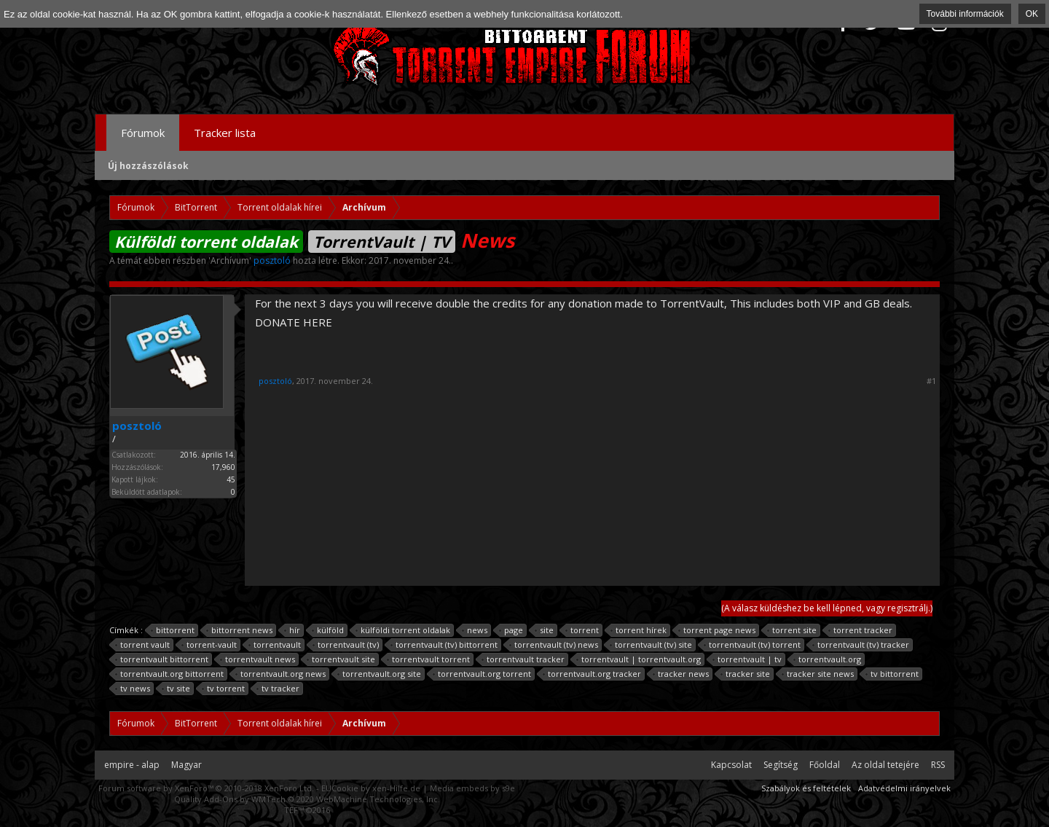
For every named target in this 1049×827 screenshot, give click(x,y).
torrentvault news (258, 659)
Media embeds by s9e (472, 788)
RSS (938, 765)
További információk (965, 14)
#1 (931, 381)
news (475, 630)
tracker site (745, 674)
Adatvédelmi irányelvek (904, 788)
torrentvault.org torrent (482, 674)
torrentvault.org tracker (592, 674)
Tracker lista (225, 132)
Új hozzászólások (148, 166)
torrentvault (275, 644)
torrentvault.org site (379, 674)
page (511, 630)
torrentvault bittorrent (162, 659)
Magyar (186, 765)
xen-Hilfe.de (396, 788)
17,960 (223, 467)
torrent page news (717, 630)
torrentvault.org (827, 659)
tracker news (681, 674)
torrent (582, 630)
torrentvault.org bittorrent (170, 674)
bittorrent (173, 630)
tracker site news (818, 674)
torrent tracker (860, 630)
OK (1032, 14)
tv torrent (224, 688)
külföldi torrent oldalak (403, 630)
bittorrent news (239, 630)
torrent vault (143, 644)
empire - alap (132, 765)
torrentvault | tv (747, 659)
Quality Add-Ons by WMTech (307, 798)
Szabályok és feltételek (806, 788)
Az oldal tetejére (885, 765)
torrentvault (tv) (346, 644)
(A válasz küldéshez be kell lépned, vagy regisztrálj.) (826, 608)
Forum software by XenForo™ (206, 788)
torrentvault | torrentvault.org (639, 659)
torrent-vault (209, 644)
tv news (133, 688)
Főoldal (824, 765)
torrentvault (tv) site (651, 644)
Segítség (780, 765)
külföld (328, 630)
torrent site (792, 630)
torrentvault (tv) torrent (752, 644)
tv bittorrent (892, 674)
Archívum (230, 260)
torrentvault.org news (281, 674)
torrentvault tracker (523, 659)
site (544, 630)
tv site (176, 688)
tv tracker (278, 688)
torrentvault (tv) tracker (861, 644)
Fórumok (143, 132)
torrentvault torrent (429, 659)
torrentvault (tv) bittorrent (444, 644)
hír (292, 630)
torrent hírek (639, 630)
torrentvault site (341, 659)
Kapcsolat (731, 765)
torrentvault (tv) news (554, 644)
